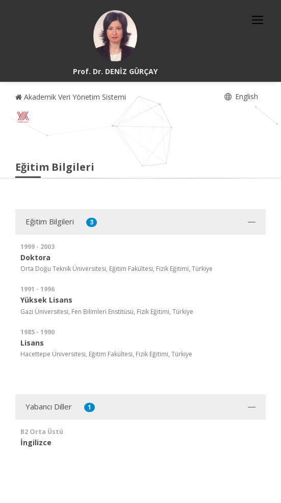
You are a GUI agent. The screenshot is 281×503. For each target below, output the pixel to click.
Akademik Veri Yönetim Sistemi (70, 97)
